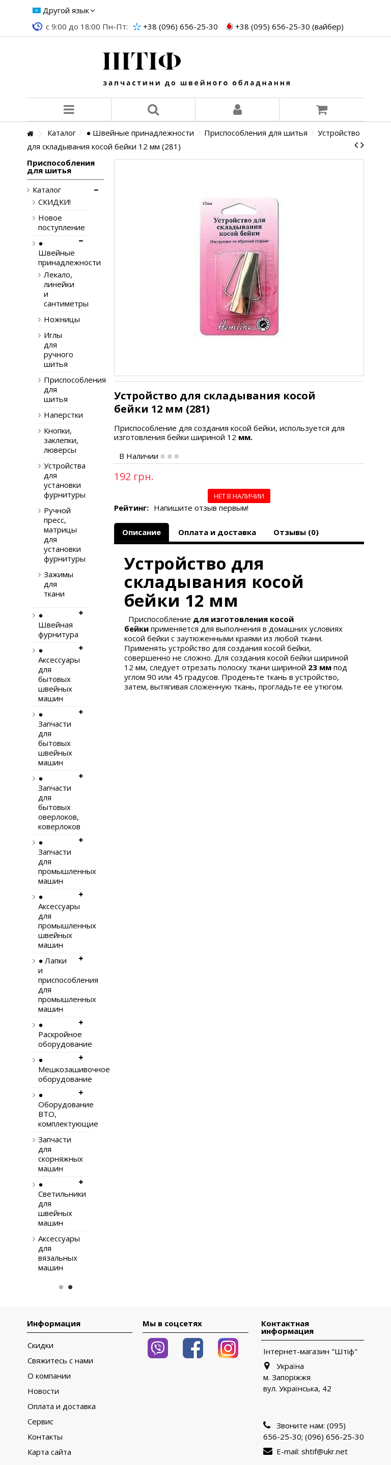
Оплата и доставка (217, 532)
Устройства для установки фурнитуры (51, 480)
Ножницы (51, 319)
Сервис (40, 1421)
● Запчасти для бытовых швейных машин (55, 738)
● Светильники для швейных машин (55, 1203)
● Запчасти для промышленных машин (55, 861)
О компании (49, 1376)
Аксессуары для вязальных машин (55, 1253)
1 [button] (61, 1287)
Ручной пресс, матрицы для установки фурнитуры (51, 535)
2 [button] (70, 1287)
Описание (141, 532)
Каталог (47, 190)
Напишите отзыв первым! (201, 508)
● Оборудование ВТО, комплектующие (55, 1109)
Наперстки (51, 415)
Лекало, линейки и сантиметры (51, 289)
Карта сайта (49, 1452)
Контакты (45, 1437)
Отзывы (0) (296, 532)
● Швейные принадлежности (55, 252)
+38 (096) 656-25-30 (180, 26)
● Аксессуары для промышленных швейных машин (55, 921)
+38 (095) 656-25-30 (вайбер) (289, 26)
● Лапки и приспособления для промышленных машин (55, 985)
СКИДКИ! (54, 202)
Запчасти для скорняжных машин (55, 1154)
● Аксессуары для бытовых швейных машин (55, 674)
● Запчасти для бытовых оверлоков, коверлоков (55, 802)
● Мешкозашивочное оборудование (55, 1069)
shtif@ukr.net (324, 1451)
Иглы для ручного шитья (51, 349)
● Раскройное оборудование (55, 1034)
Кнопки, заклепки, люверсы (51, 440)
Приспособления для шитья (51, 389)
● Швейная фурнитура (55, 624)
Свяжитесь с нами (60, 1360)
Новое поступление (55, 222)
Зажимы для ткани (51, 584)
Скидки (40, 1345)
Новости (43, 1391)
